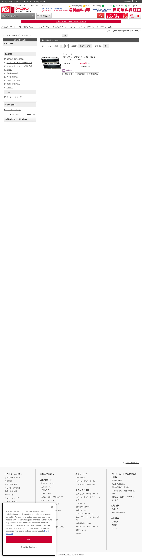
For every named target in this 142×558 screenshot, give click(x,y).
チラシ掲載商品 (12, 77)
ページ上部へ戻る (132, 463)
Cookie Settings (29, 547)
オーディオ (9, 495)
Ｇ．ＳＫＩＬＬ (15, 97)
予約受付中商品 (12, 73)
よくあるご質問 (33, 6)
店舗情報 (115, 505)
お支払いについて (83, 507)
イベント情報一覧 (118, 512)
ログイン (108, 6)
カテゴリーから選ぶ (10, 16)
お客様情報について (83, 523)
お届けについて (82, 510)
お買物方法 (45, 490)
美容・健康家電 (11, 491)
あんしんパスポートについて (87, 494)
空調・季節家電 (11, 484)
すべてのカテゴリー (12, 478)
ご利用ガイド (45, 6)
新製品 (9, 70)
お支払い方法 (46, 494)
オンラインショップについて (87, 527)
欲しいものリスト (134, 6)
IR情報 (114, 525)
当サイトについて (47, 483)
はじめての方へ (19, 6)
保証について (81, 530)
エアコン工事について (84, 514)
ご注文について (82, 503)
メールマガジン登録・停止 (86, 484)
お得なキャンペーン (77, 27)
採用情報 (127, 2)
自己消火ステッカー (60, 27)
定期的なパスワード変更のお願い (71, 21)
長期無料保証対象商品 (15, 59)
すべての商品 (42, 16)
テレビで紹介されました (27, 27)
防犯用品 (90, 27)
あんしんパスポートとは (85, 481)
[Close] (52, 507)
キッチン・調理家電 (12, 488)
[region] (29, 529)
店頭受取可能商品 (13, 84)
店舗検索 (115, 509)
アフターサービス (47, 500)
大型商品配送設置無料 (120, 487)
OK (28, 539)
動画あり (10, 88)
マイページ (119, 6)
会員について (46, 487)
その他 (78, 534)
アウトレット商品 (13, 80)
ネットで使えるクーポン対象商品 (19, 66)
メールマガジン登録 (93, 6)
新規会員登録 (77, 6)
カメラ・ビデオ (11, 502)
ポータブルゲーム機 (103, 27)
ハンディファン (45, 27)
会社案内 (137, 2)
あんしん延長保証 (118, 484)
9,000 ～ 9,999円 (12, 110)
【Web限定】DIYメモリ (20, 35)
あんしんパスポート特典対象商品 (19, 63)
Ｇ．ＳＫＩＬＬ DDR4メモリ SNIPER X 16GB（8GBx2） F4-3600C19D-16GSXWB (79, 57)
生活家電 (8, 481)
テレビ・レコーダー (12, 498)
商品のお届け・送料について (52, 497)
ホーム (5, 35)
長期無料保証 (117, 480)
